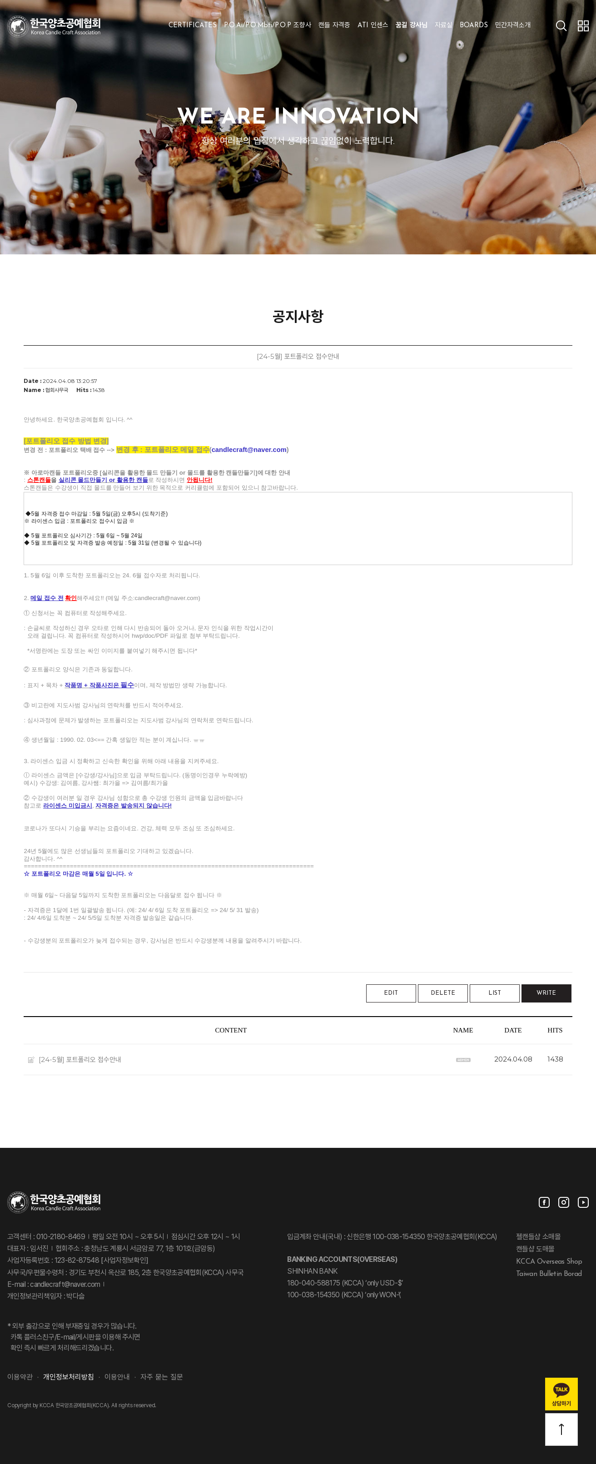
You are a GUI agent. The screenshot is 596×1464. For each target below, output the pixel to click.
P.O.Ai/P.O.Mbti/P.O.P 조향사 (267, 25)
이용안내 (117, 1377)
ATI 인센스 (373, 25)
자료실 (443, 25)
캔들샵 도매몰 (535, 1249)
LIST (494, 993)
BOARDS (474, 25)
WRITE (546, 993)
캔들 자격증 (334, 25)
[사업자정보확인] (124, 1261)
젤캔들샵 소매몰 (538, 1237)
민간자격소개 (513, 25)
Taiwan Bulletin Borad (549, 1273)
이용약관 (20, 1377)
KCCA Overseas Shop (549, 1261)
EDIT (391, 993)
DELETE (443, 993)
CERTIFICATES (193, 25)
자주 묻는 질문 (161, 1377)
